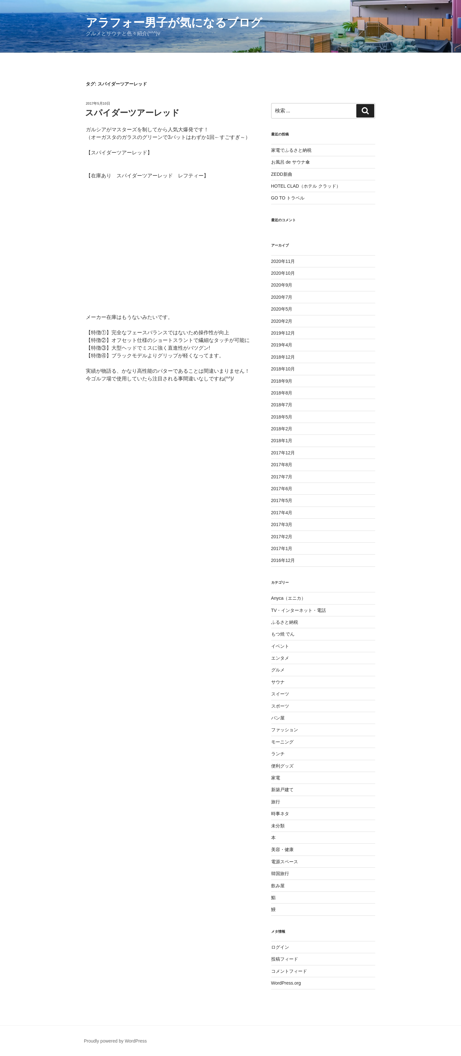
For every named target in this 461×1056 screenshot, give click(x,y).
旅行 (275, 801)
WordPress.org (286, 983)
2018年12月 (283, 357)
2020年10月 (283, 273)
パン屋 (278, 717)
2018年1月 (282, 440)
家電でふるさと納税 (291, 150)
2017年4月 (282, 512)
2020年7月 (282, 297)
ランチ (278, 753)
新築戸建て (282, 789)
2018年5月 (282, 416)
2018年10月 (283, 368)
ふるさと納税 (284, 622)
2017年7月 (282, 476)
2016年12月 (283, 560)
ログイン (280, 947)
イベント (280, 646)
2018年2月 (282, 428)
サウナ (278, 682)
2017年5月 (282, 500)
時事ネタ (280, 813)
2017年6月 (282, 488)
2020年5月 (282, 309)
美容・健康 (282, 849)
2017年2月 (282, 536)
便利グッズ (282, 765)
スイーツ (280, 693)
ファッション (284, 729)
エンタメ (280, 658)
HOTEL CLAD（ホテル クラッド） (306, 186)
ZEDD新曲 (281, 174)
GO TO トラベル (288, 197)
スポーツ (280, 706)
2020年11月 (283, 261)
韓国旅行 (280, 873)
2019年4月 (282, 344)
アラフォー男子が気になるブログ (174, 22)
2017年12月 (283, 452)
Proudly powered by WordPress (115, 1041)
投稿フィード (284, 959)
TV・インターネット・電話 (298, 610)
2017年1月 (282, 548)
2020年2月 (282, 321)
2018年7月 (282, 404)
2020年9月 (282, 285)
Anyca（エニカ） (288, 598)
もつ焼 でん (283, 634)
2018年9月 (282, 381)
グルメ (278, 669)
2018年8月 (282, 392)
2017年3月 (282, 524)
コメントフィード (289, 971)
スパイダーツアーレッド (132, 113)
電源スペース (284, 861)
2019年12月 (283, 333)
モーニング (282, 741)
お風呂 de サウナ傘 (290, 162)
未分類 (278, 825)
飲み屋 (278, 885)
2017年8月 (282, 464)
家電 (275, 777)
